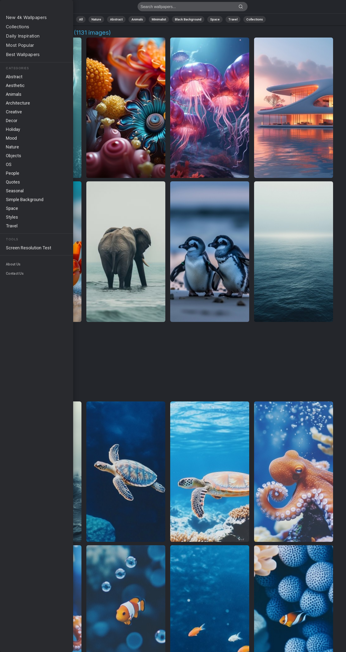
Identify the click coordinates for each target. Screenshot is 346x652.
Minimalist (159, 19)
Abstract (116, 19)
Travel (232, 19)
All (81, 19)
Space (215, 19)
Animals (137, 19)
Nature (96, 19)
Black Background (188, 19)
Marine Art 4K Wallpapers (29, 8)
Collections (254, 19)
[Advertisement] (168, 362)
